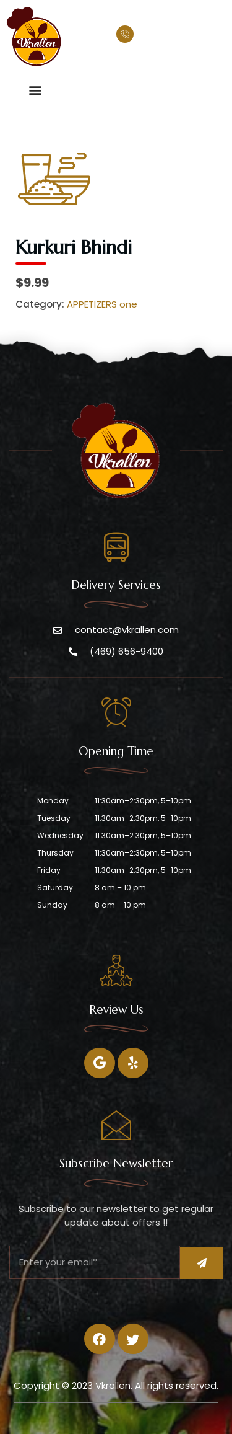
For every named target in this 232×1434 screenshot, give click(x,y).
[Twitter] (133, 1063)
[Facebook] (99, 1063)
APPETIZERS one (102, 304)
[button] (35, 89)
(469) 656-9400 (176, 36)
